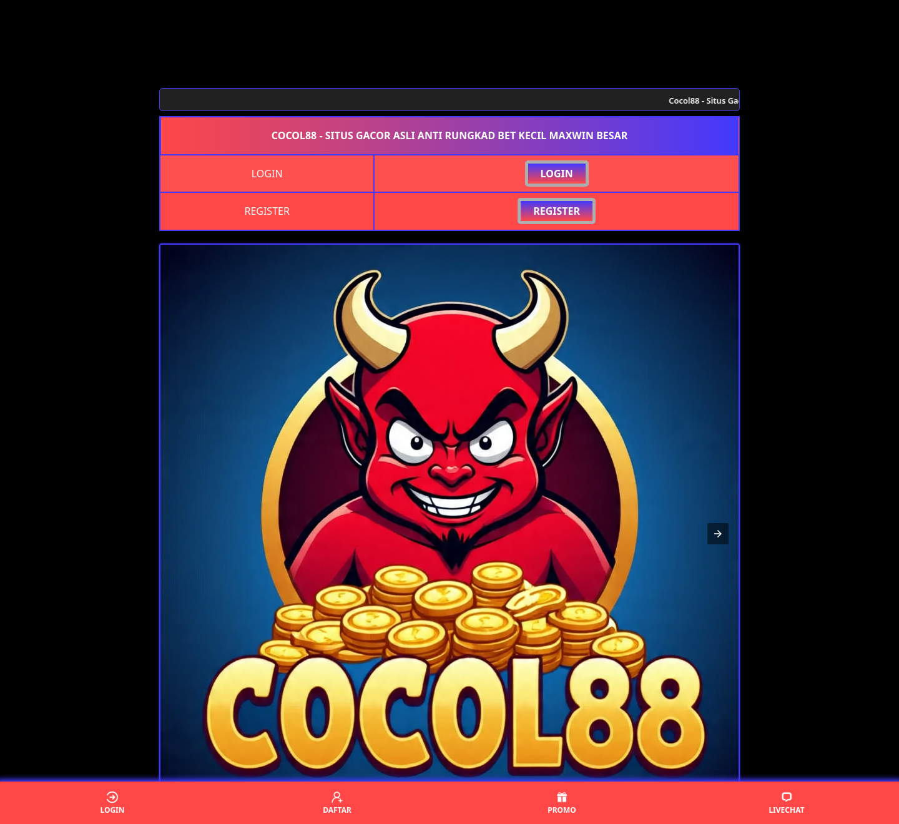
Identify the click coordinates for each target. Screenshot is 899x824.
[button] (718, 533)
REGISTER (556, 211)
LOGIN (557, 173)
